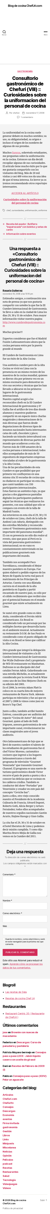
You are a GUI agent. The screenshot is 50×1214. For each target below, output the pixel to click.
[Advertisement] (25, 38)
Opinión (7, 1155)
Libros (6, 1135)
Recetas (7, 1167)
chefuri (16, 113)
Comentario (9, 874)
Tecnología (9, 1180)
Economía (8, 1115)
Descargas (9, 1111)
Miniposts (8, 1143)
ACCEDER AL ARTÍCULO (25, 193)
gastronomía (25, 71)
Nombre (7, 900)
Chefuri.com (10, 1098)
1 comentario (27, 117)
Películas (8, 1159)
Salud (6, 1176)
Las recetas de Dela (16, 992)
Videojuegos (10, 1184)
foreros (16, 152)
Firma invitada (11, 1123)
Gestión (7, 1131)
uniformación (31, 210)
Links (6, 1139)
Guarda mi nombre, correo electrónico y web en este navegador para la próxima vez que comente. (25, 941)
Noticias (7, 1151)
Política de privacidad (13, 1208)
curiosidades (18, 210)
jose (5, 1032)
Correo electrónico (12, 913)
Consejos (8, 1107)
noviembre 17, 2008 (35, 113)
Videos (7, 1188)
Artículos (8, 1094)
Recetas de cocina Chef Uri (20, 998)
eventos (7, 1119)
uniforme (42, 210)
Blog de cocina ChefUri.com (25, 5)
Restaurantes (10, 1171)
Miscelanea (9, 1147)
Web (5, 926)
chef (8, 210)
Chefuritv (8, 1102)
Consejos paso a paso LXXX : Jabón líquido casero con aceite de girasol (24, 1056)
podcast (7, 1163)
